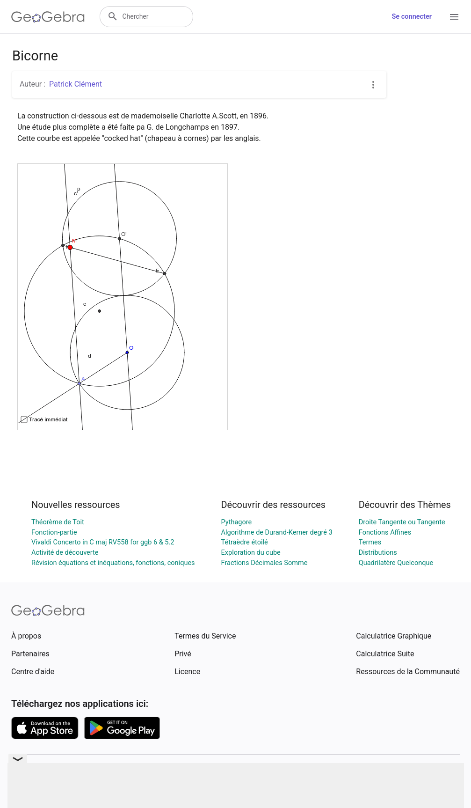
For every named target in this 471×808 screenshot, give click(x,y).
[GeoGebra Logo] (48, 16)
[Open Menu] (454, 16)
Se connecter (412, 17)
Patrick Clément (75, 84)
